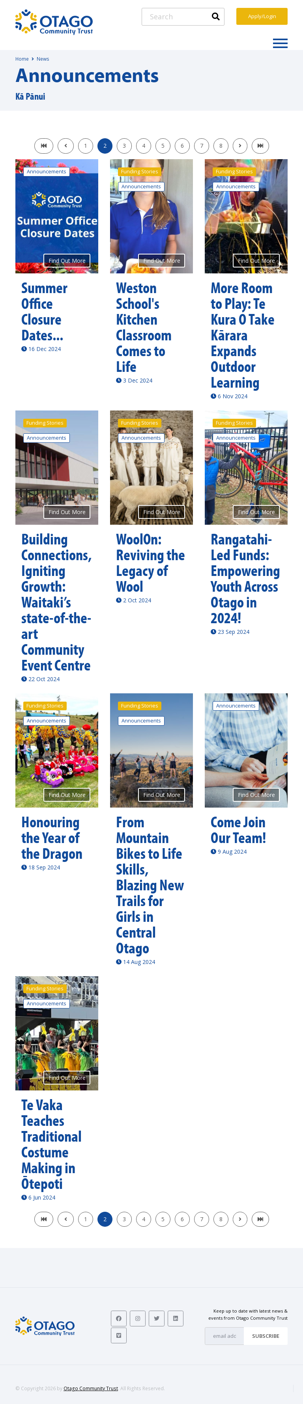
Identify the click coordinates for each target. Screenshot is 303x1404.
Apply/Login (262, 16)
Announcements (46, 171)
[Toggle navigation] (280, 42)
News (43, 59)
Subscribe (265, 1335)
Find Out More (67, 260)
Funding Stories (139, 171)
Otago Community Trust (91, 1388)
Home (22, 59)
